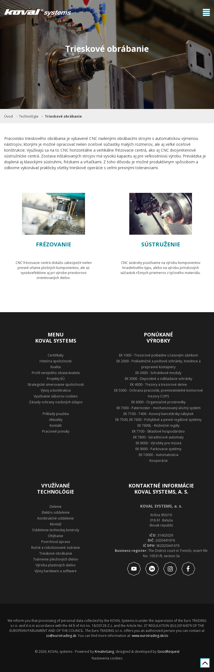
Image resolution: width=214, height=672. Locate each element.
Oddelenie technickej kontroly (55, 530)
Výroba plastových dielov (56, 565)
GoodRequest (168, 651)
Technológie (28, 116)
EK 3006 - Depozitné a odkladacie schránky (158, 378)
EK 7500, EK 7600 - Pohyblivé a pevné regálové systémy (158, 419)
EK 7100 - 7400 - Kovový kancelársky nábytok (158, 413)
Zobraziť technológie (53, 293)
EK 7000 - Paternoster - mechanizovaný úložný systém (158, 408)
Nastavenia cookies (107, 658)
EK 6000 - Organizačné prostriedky (158, 402)
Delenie (56, 506)
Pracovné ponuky (55, 431)
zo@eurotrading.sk (61, 635)
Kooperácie (158, 460)
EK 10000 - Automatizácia (158, 454)
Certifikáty (56, 355)
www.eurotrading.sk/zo (150, 635)
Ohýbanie (55, 535)
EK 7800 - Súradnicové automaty (158, 437)
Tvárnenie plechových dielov (55, 559)
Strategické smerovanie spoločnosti (56, 384)
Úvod (8, 116)
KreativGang (104, 651)
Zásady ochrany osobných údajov (55, 402)
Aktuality (55, 419)
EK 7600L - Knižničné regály (158, 425)
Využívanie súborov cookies (55, 396)
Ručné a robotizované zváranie (55, 547)
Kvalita (55, 367)
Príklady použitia (56, 413)
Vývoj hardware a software (56, 571)
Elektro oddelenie (56, 512)
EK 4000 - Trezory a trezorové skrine (158, 384)
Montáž (56, 524)
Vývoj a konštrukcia (56, 390)
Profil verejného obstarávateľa (56, 372)
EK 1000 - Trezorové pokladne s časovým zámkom (158, 355)
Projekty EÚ (56, 378)
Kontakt (56, 425)
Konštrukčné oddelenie (55, 518)
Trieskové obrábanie (63, 116)
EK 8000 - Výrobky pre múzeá (158, 443)
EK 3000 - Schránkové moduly (158, 372)
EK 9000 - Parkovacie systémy (158, 449)
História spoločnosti (56, 361)
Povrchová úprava (55, 541)
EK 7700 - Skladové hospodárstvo (158, 431)
